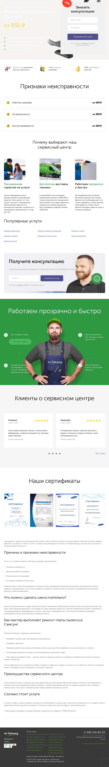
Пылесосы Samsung (55, 750)
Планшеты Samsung (55, 745)
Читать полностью (15, 439)
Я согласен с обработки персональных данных (83, 44)
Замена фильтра (78, 236)
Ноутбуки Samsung (55, 742)
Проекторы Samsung (56, 747)
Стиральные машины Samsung (37, 734)
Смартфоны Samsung (56, 734)
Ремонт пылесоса (28, 7)
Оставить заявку (20, 341)
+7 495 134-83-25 (94, 732)
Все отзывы (100, 453)
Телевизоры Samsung (56, 740)
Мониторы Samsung (34, 750)
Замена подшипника (47, 236)
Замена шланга (11, 236)
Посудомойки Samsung (35, 747)
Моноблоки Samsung (56, 753)
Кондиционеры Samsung (35, 742)
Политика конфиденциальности (93, 743)
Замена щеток (10, 241)
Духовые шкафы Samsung (36, 737)
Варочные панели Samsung (36, 740)
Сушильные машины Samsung (37, 745)
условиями (84, 43)
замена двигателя (12, 231)
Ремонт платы (77, 231)
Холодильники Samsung (57, 737)
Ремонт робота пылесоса (49, 231)
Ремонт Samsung (11, 7)
